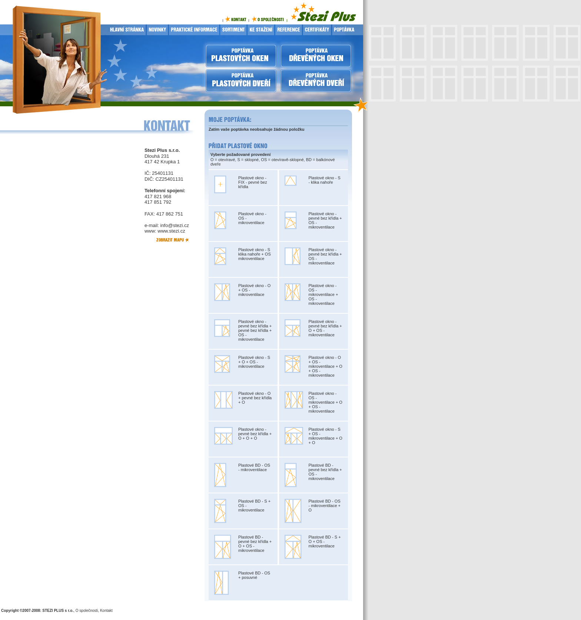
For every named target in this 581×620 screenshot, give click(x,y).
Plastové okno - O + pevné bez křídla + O (255, 397)
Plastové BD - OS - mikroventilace (254, 467)
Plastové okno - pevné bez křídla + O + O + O (255, 433)
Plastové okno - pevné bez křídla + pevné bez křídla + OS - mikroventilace (255, 330)
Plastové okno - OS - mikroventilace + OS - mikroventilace (323, 294)
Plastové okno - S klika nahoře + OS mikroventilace (254, 254)
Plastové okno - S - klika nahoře (325, 180)
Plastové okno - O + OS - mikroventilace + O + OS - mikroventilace (325, 366)
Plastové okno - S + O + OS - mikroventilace (254, 362)
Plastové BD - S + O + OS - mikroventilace (325, 541)
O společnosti (87, 611)
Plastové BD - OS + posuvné (254, 575)
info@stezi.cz (174, 225)
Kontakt (106, 611)
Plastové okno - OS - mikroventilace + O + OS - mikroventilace (325, 402)
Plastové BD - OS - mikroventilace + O (325, 505)
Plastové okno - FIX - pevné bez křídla (252, 182)
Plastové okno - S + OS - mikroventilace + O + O (325, 436)
